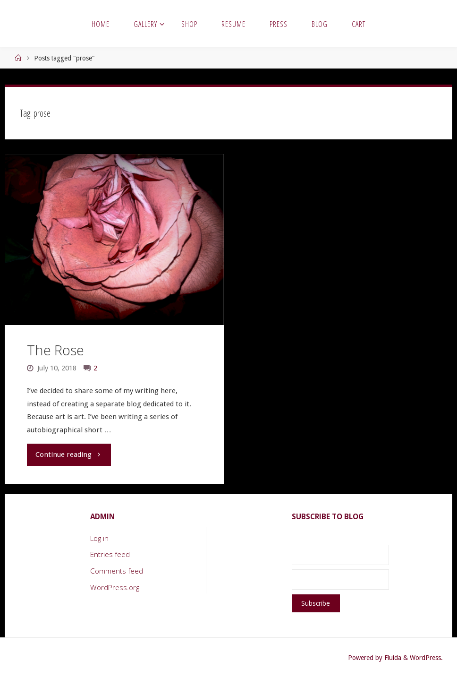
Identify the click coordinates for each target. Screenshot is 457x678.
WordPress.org (114, 587)
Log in (99, 538)
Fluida (391, 657)
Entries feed (110, 554)
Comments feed (116, 570)
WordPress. (426, 657)
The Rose (55, 350)
